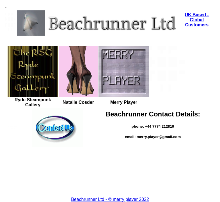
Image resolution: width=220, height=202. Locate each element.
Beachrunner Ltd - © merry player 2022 (110, 199)
